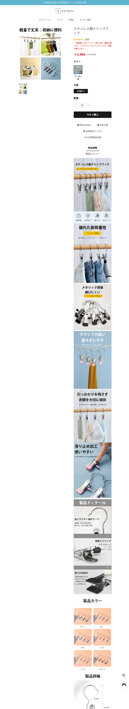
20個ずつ (81, 91)
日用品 (71, 19)
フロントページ (44, 19)
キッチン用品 (85, 19)
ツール (59, 19)
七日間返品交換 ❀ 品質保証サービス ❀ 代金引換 (64, 2)
